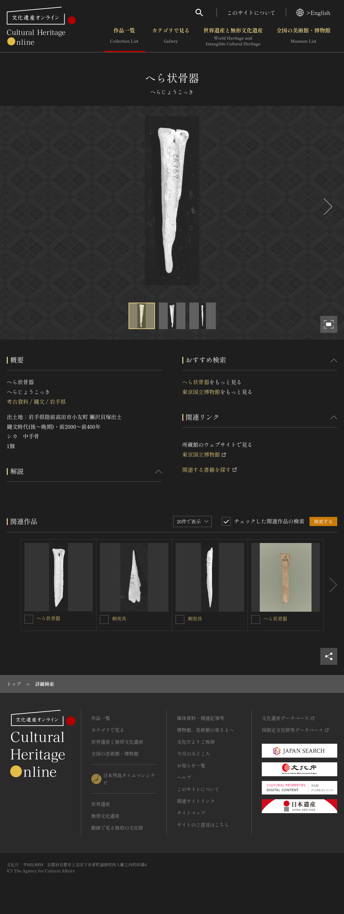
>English (313, 12)
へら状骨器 (195, 382)
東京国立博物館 (201, 392)
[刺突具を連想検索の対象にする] (104, 619)
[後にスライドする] (327, 206)
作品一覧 (124, 37)
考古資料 (17, 401)
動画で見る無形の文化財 (117, 827)
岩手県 (58, 401)
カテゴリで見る (171, 37)
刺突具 (119, 618)
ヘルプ (184, 777)
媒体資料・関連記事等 (200, 718)
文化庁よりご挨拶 (196, 741)
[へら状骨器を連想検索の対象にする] (28, 619)
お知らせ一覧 (191, 765)
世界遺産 (100, 804)
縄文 (38, 401)
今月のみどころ (193, 753)
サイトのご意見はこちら (203, 824)
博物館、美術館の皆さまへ (205, 729)
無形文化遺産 (105, 815)
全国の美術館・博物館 (303, 37)
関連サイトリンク (196, 801)
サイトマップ (191, 812)
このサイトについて (251, 12)
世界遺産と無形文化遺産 (233, 37)
